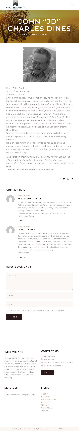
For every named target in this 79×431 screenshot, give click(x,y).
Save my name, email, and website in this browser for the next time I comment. (37, 310)
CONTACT (45, 411)
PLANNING (46, 397)
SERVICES (45, 405)
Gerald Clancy (26, 229)
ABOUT (44, 394)
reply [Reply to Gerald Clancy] (23, 257)
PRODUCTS (46, 402)
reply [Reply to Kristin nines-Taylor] (23, 220)
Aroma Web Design (61, 429)
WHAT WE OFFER (49, 399)
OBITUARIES (46, 408)
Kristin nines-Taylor (30, 199)
